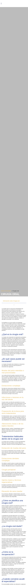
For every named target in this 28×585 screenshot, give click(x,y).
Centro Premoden (6, 291)
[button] (1, 3)
